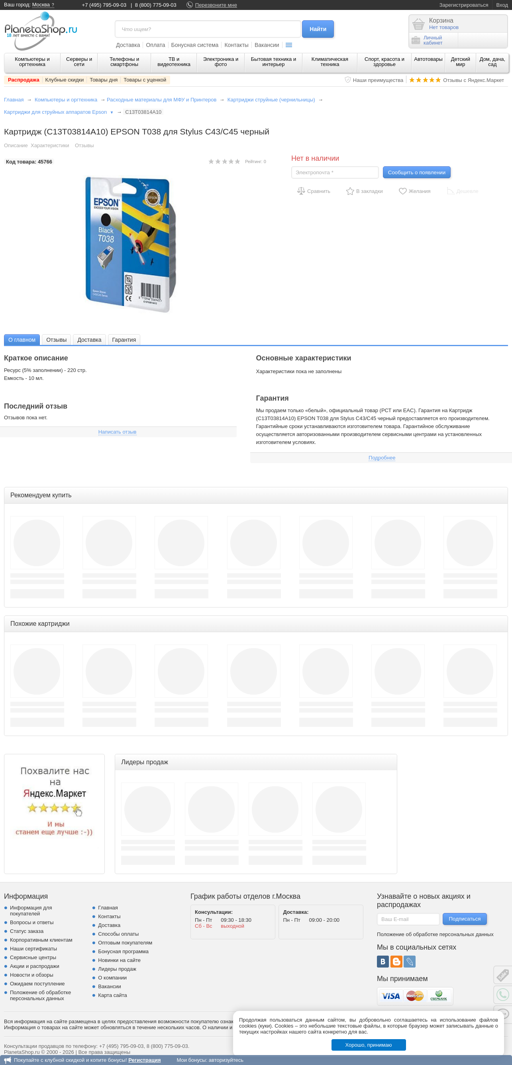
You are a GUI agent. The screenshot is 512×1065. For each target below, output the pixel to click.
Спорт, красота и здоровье (384, 61)
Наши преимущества (378, 80)
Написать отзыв (117, 432)
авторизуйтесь (226, 1060)
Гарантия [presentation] (124, 340)
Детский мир (460, 61)
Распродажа (23, 80)
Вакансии (267, 45)
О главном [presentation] (21, 340)
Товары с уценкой (145, 80)
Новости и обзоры (31, 975)
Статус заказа (26, 931)
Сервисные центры (33, 957)
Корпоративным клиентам (41, 940)
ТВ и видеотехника (173, 61)
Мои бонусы (191, 1060)
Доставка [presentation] (89, 340)
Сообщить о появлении (416, 172)
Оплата (155, 45)
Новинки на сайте (119, 960)
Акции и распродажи (34, 966)
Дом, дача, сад (493, 61)
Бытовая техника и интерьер (273, 61)
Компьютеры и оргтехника (32, 61)
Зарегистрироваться (463, 5)
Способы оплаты (118, 934)
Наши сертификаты (33, 949)
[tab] (22, 339)
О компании (112, 978)
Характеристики (50, 145)
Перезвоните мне (216, 5)
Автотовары (428, 59)
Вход (502, 5)
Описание (16, 145)
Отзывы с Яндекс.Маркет (473, 80)
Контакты (236, 45)
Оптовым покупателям (125, 943)
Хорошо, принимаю (368, 1045)
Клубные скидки (64, 80)
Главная (14, 100)
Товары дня (104, 80)
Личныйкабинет (427, 40)
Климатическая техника (330, 61)
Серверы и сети (79, 61)
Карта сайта (112, 995)
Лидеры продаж (117, 969)
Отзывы (84, 145)
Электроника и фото (221, 61)
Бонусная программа (123, 951)
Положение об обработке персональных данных (40, 995)
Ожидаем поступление (37, 984)
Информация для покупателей (31, 911)
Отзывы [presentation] (56, 340)
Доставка (128, 45)
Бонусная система (195, 45)
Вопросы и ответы (31, 922)
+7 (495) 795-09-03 (104, 5)
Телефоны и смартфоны (124, 61)
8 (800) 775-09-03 (156, 5)
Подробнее (382, 458)
